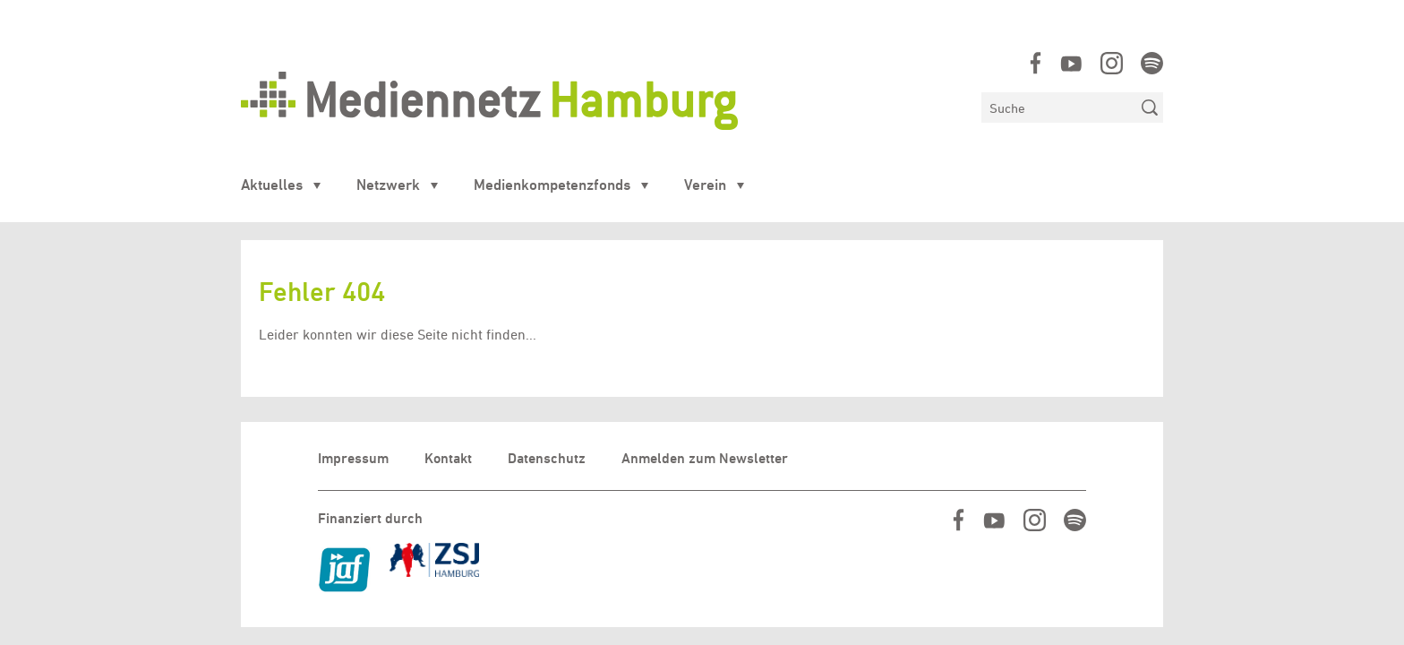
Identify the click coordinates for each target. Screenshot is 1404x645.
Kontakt (448, 458)
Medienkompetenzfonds (552, 185)
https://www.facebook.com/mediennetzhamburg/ (1035, 63)
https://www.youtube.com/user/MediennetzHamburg (1071, 63)
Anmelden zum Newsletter (704, 458)
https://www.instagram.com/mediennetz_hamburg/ (1111, 63)
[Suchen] (1058, 107)
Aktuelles (272, 185)
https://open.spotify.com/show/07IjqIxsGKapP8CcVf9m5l (1152, 63)
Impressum (353, 458)
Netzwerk (388, 185)
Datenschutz (547, 458)
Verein (705, 185)
